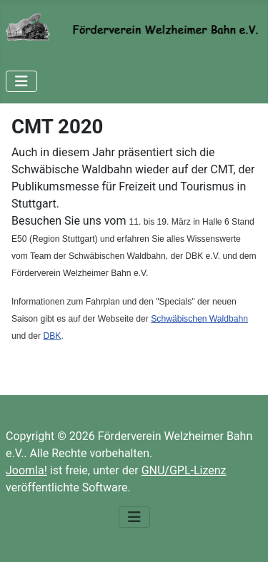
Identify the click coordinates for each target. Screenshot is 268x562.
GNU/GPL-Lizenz (184, 470)
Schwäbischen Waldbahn (199, 319)
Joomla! (26, 470)
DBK (52, 336)
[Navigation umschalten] (21, 81)
